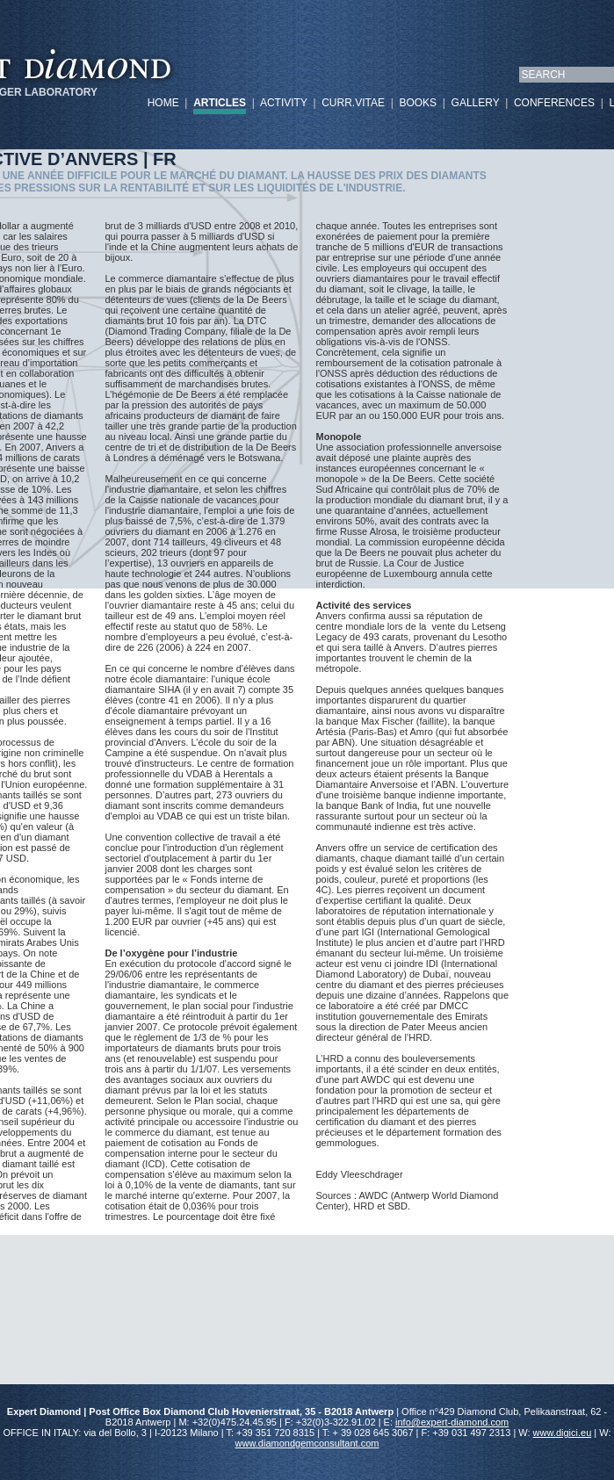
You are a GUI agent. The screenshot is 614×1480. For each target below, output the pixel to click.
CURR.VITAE (353, 103)
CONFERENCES (554, 103)
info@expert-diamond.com (452, 1422)
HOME (163, 103)
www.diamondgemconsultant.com (307, 1443)
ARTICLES (219, 103)
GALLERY (475, 103)
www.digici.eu (562, 1432)
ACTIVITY (283, 103)
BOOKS (418, 103)
